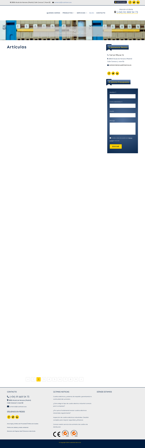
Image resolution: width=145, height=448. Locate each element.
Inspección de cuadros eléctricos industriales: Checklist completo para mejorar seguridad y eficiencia (71, 418)
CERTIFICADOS (120, 2)
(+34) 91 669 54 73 (127, 12)
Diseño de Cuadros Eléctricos (77, 445)
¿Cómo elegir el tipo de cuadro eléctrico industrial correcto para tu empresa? (72, 405)
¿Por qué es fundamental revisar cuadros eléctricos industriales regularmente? (70, 411)
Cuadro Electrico (48, 445)
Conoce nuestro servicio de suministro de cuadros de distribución (70, 425)
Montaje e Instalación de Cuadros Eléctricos (99, 445)
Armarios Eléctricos (34, 445)
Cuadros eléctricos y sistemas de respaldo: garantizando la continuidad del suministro (72, 398)
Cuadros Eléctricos (61, 445)
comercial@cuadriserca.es (62, 2)
